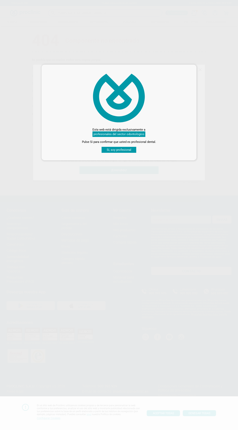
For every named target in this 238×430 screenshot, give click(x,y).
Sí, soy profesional (119, 150)
